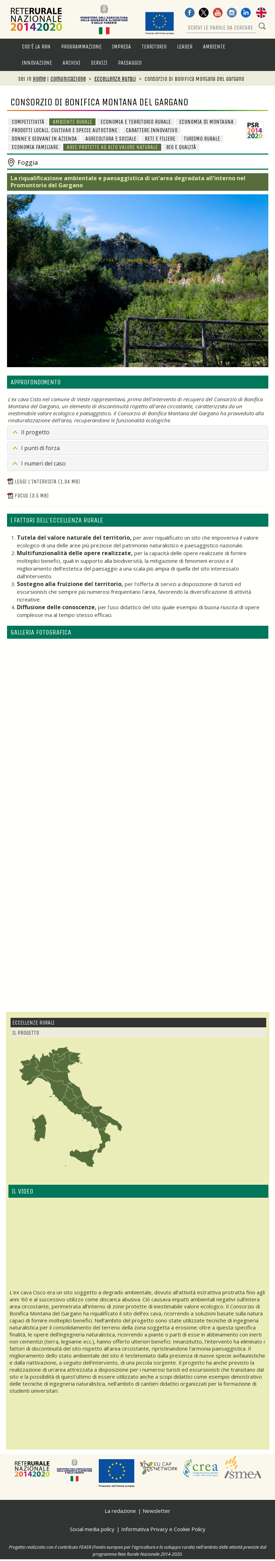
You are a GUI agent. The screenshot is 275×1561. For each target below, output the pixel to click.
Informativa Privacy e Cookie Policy (163, 1529)
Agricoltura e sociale (110, 138)
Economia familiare (35, 147)
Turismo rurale (202, 138)
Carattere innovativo (151, 130)
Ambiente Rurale (72, 121)
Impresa (121, 46)
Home (39, 79)
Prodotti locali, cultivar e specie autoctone (64, 130)
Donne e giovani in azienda (44, 138)
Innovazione (37, 62)
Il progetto (35, 432)
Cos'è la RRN (36, 46)
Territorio (154, 46)
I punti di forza (40, 448)
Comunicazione (68, 79)
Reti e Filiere (160, 138)
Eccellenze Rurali (115, 79)
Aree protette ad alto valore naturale (112, 147)
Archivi (71, 62)
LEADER (184, 46)
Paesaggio (130, 62)
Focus (27, 495)
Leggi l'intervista (43, 481)
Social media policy (92, 1529)
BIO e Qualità (181, 147)
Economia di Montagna (206, 121)
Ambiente (214, 46)
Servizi (99, 62)
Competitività (28, 121)
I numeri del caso (43, 463)
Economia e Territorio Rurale (135, 121)
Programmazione (81, 46)
